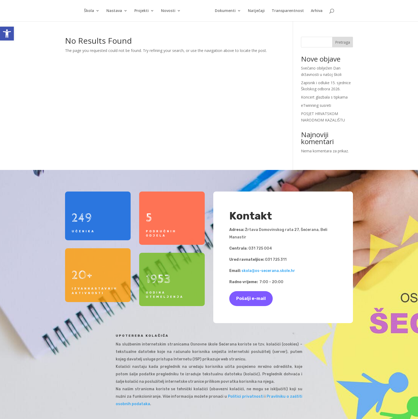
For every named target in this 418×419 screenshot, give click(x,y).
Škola (91, 11)
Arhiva (315, 11)
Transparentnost (286, 11)
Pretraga (342, 42)
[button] (7, 33)
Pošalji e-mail (251, 298)
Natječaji (254, 11)
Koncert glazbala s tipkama (324, 97)
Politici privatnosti (246, 396)
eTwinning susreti (316, 105)
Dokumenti (223, 11)
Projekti (143, 11)
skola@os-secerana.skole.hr (268, 271)
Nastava (116, 11)
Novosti (170, 11)
